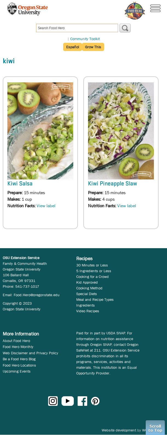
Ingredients (85, 305)
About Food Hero (16, 340)
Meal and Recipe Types (95, 299)
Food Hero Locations (19, 365)
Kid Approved (87, 282)
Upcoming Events (17, 371)
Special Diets (86, 293)
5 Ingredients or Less (93, 270)
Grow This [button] (93, 46)
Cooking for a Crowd (92, 276)
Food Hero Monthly (18, 346)
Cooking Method (89, 288)
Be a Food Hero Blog (19, 358)
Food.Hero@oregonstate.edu (37, 294)
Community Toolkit (85, 38)
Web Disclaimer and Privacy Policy (30, 352)
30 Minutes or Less (92, 265)
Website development (119, 430)
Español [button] (72, 46)
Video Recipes (87, 310)
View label (46, 206)
